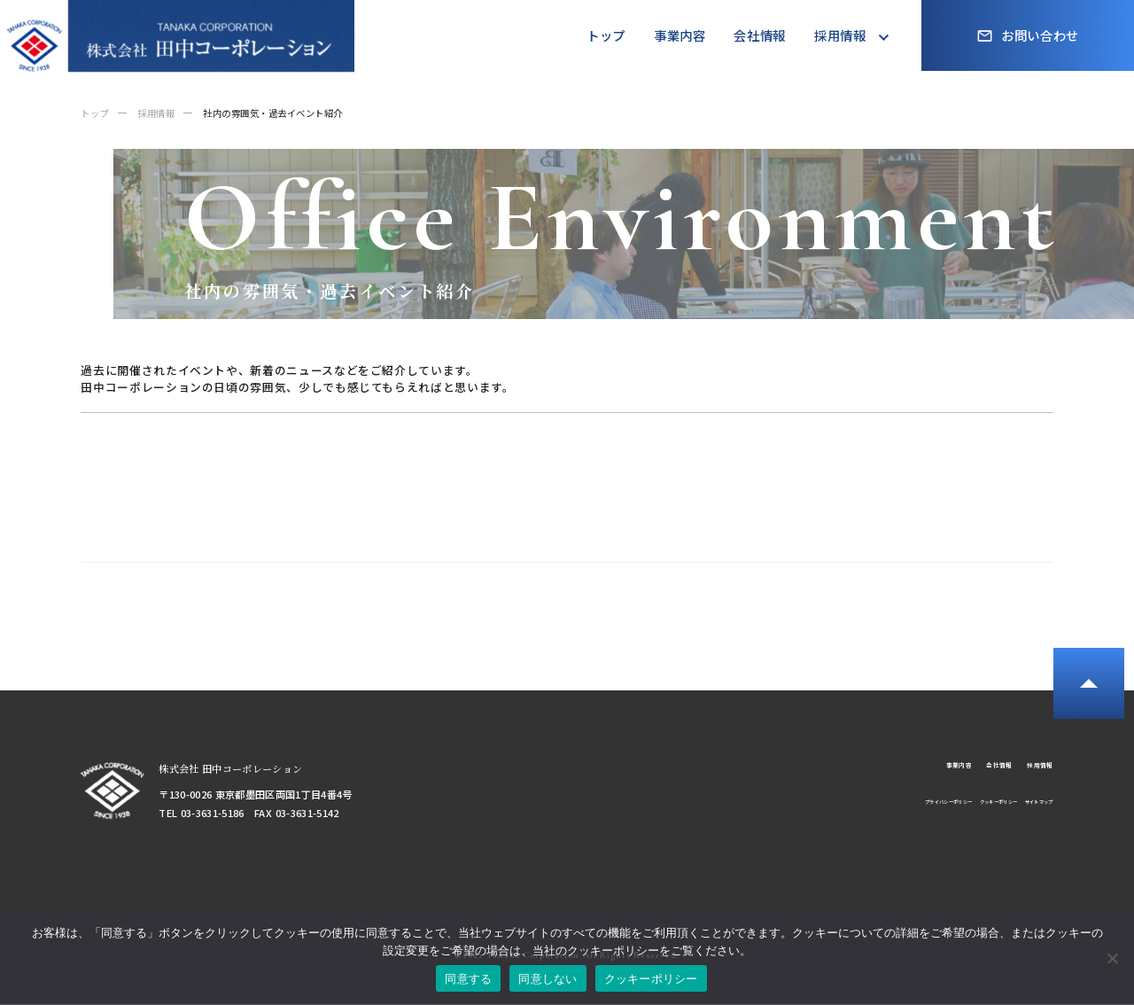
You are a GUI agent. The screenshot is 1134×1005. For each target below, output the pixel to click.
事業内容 (680, 35)
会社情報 (760, 35)
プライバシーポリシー (845, 813)
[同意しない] (1112, 958)
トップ (605, 35)
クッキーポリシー (945, 813)
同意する (468, 979)
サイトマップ (1025, 813)
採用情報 (840, 35)
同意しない (547, 979)
